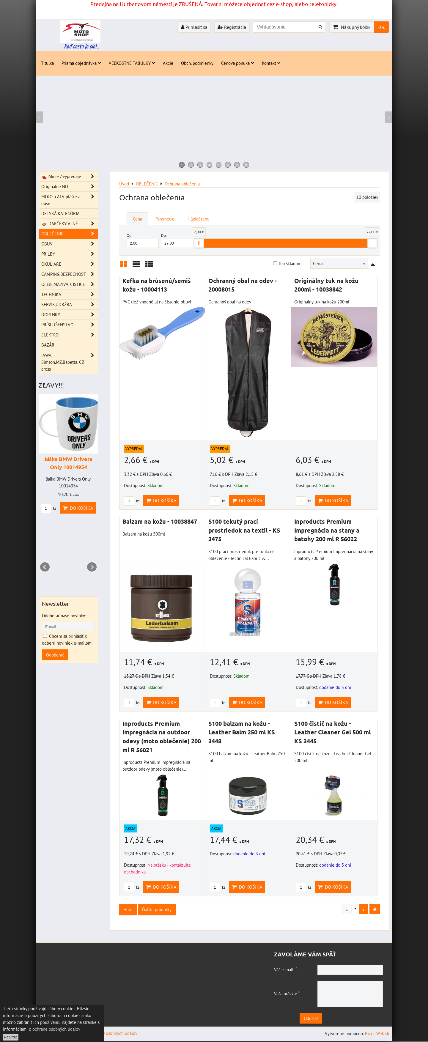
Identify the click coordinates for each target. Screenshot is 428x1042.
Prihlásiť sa (194, 27)
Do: (177, 240)
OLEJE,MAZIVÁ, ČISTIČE (69, 284)
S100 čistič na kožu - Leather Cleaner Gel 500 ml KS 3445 (332, 732)
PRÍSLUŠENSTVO (69, 325)
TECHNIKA (69, 294)
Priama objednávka (81, 63)
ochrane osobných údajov (56, 1029)
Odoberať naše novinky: (64, 615)
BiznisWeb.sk (377, 1034)
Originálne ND (69, 186)
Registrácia (232, 27)
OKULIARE (69, 264)
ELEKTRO (69, 335)
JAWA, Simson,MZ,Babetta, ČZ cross (69, 362)
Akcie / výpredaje (69, 176)
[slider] (199, 243)
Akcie (168, 63)
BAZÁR (47, 345)
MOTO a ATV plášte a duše (69, 200)
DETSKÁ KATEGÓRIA (60, 213)
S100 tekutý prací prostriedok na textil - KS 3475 (244, 530)
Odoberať (55, 655)
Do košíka (161, 500)
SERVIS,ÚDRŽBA (69, 304)
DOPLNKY (69, 314)
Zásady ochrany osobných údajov (106, 1034)
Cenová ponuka (237, 63)
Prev (45, 567)
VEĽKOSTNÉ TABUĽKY (132, 63)
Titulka (47, 63)
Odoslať (330, 1019)
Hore (128, 909)
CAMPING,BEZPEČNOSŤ (69, 274)
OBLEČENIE (69, 234)
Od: (143, 240)
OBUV (69, 244)
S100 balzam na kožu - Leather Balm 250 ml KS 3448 (241, 732)
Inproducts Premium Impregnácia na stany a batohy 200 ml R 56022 (326, 530)
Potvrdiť (10, 1037)
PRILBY (69, 254)
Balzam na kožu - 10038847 (159, 521)
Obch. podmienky (197, 63)
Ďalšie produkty (156, 909)
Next (92, 567)
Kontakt (271, 63)
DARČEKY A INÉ (69, 224)
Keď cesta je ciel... (81, 46)
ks (131, 500)
